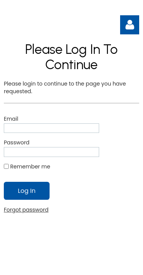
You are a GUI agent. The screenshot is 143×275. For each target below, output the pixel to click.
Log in (129, 24)
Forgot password (26, 210)
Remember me (30, 166)
